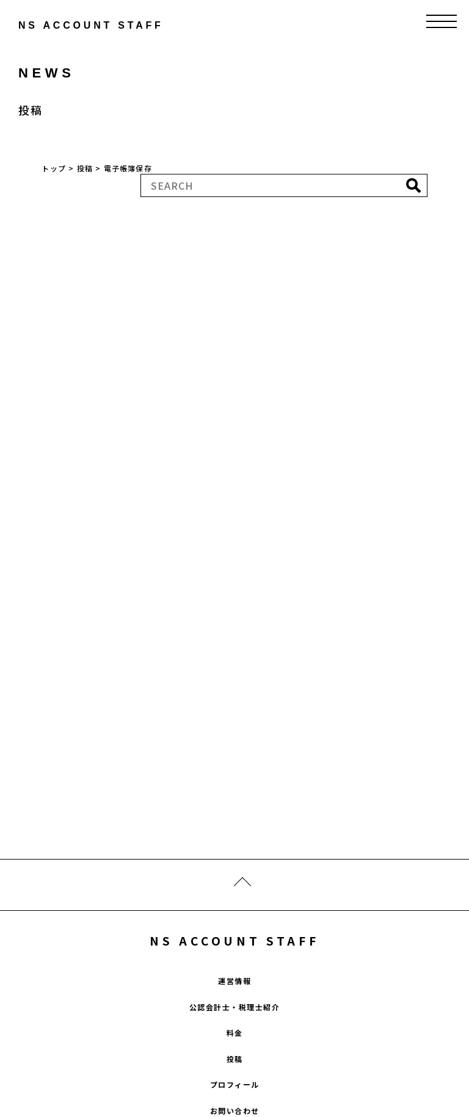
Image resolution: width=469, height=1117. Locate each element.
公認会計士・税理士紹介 (234, 1007)
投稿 (235, 1059)
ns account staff (63, 25)
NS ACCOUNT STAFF (234, 940)
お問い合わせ (235, 1110)
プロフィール (235, 1084)
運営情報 (234, 980)
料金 (235, 1032)
